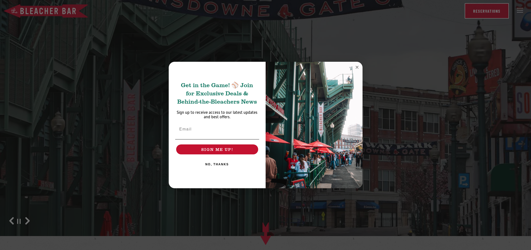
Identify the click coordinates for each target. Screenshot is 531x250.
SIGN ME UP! (217, 149)
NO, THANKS (217, 164)
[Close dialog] (357, 67)
